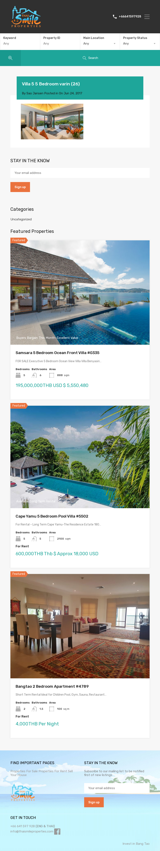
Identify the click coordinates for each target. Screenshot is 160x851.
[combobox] (100, 43)
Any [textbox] (86, 43)
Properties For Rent (53, 771)
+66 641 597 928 (22, 826)
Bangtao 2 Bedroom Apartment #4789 (52, 686)
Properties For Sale (24, 771)
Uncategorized (21, 219)
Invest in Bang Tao (136, 844)
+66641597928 (130, 16)
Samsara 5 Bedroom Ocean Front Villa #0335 (57, 352)
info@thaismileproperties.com (31, 831)
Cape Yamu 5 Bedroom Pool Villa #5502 (52, 516)
